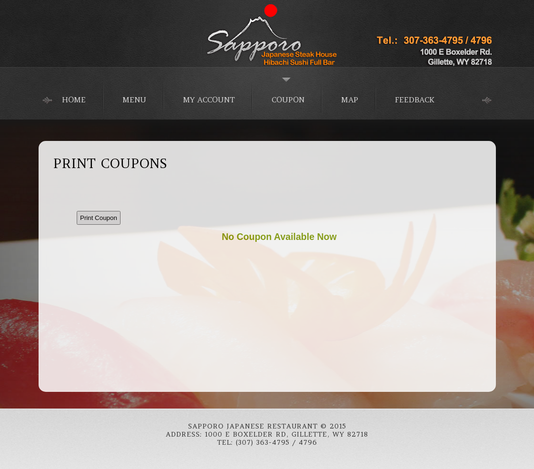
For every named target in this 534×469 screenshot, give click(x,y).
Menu (134, 99)
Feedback (414, 99)
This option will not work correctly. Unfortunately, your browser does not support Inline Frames (279, 282)
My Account (209, 99)
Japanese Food (267, 33)
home (74, 99)
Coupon (288, 99)
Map (349, 99)
